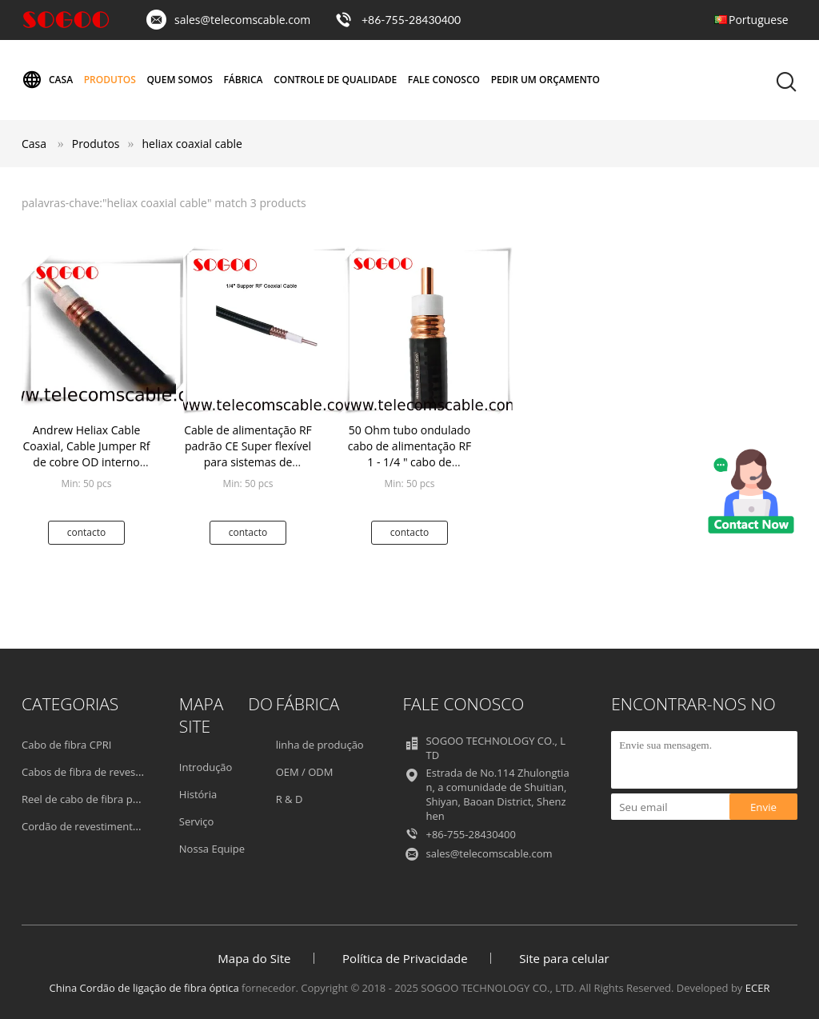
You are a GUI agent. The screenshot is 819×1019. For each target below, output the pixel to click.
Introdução (206, 767)
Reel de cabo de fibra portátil (92, 799)
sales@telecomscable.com (242, 19)
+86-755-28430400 (411, 19)
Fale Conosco (444, 79)
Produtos (110, 79)
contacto (86, 532)
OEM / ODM (305, 772)
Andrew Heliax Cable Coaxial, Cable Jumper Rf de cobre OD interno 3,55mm (86, 454)
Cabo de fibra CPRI (66, 744)
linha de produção (320, 744)
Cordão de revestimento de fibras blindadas (128, 826)
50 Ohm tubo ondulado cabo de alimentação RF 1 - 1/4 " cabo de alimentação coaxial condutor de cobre (410, 462)
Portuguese (759, 19)
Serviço (196, 821)
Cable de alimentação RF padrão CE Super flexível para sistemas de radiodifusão (248, 454)
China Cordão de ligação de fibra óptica (144, 988)
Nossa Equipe (212, 848)
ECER (757, 988)
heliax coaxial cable (192, 143)
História (198, 794)
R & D (289, 799)
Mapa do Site (254, 958)
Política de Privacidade (405, 958)
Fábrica (242, 79)
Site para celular (564, 958)
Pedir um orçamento (545, 79)
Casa (47, 80)
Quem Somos (179, 79)
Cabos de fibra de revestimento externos (120, 772)
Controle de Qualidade (335, 79)
